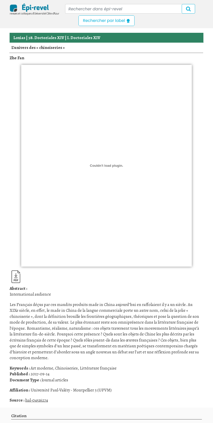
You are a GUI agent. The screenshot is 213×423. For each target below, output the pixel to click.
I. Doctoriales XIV (83, 38)
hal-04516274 (36, 400)
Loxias (19, 38)
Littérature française (98, 368)
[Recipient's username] (130, 9)
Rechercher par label (106, 20)
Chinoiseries (66, 368)
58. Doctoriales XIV (46, 38)
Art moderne (42, 368)
